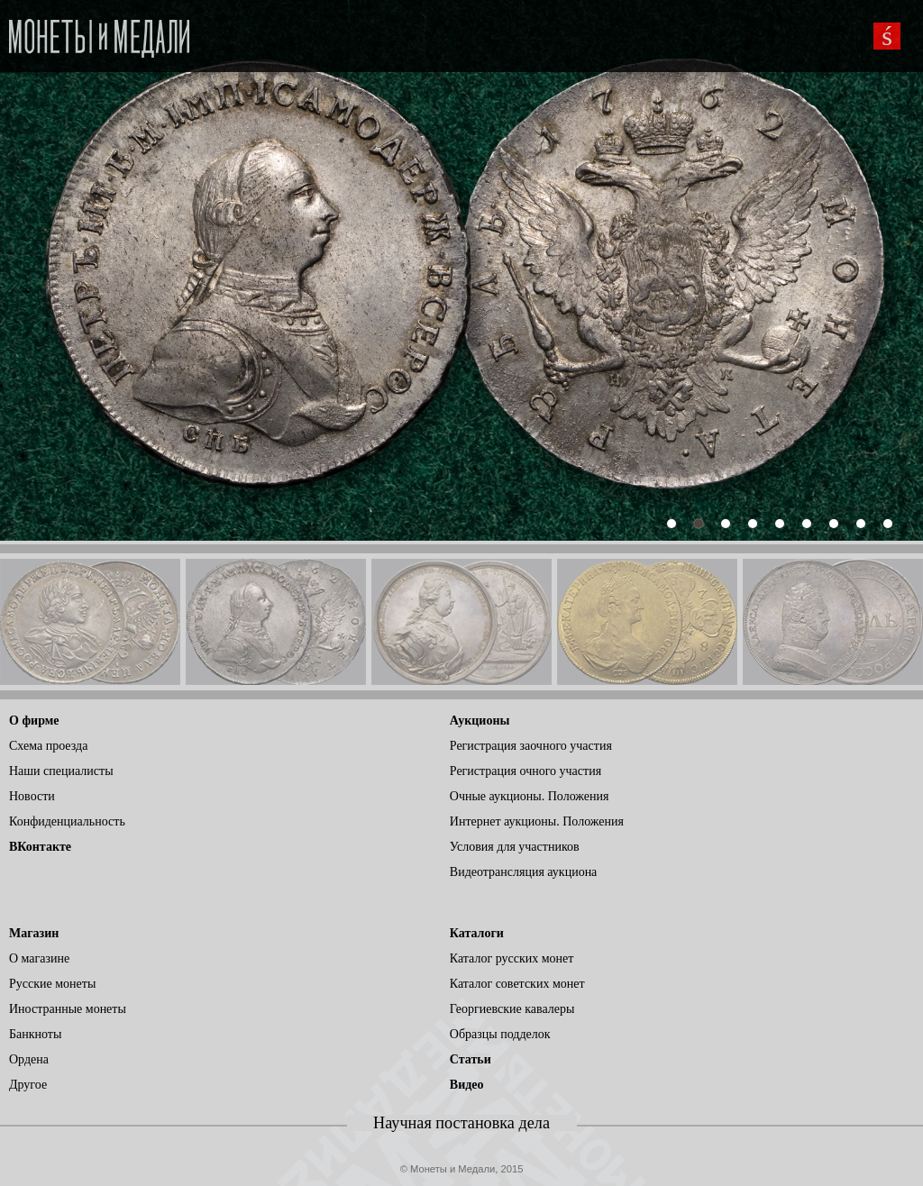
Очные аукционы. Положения (529, 796)
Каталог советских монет (517, 983)
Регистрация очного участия (525, 771)
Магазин (34, 933)
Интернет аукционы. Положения (537, 821)
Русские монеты (52, 983)
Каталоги (477, 933)
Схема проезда (48, 746)
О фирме (34, 720)
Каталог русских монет (512, 958)
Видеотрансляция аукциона (524, 872)
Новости (32, 796)
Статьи (470, 1059)
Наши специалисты (61, 771)
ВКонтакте (40, 846)
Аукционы (480, 720)
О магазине (39, 958)
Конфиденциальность (67, 821)
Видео (467, 1084)
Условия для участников (515, 846)
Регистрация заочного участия (531, 746)
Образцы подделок (500, 1034)
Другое (28, 1084)
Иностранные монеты (67, 1009)
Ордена (29, 1059)
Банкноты (35, 1034)
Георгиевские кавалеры (512, 1009)
